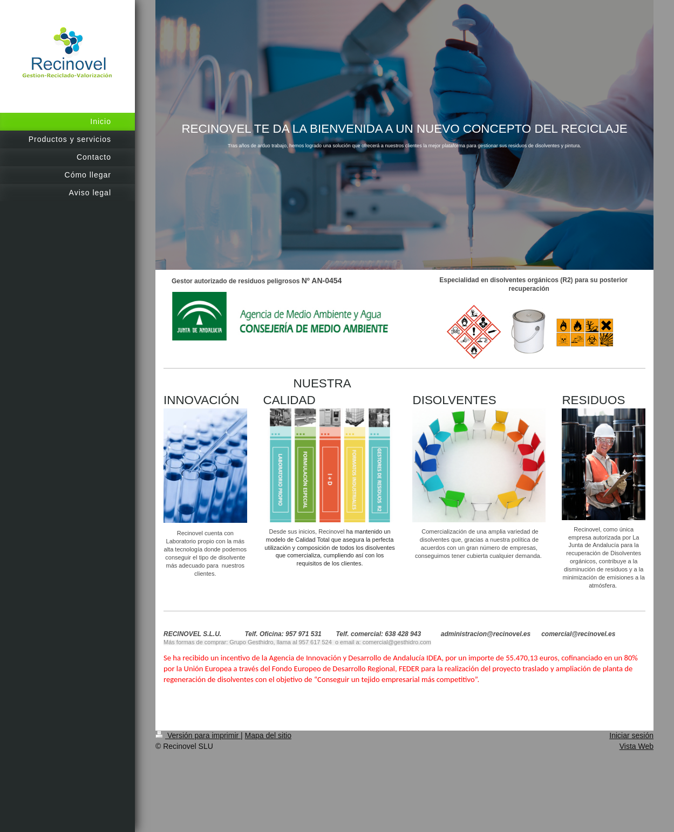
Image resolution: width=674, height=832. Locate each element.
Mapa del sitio (268, 735)
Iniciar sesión (631, 735)
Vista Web (636, 746)
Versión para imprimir (198, 735)
